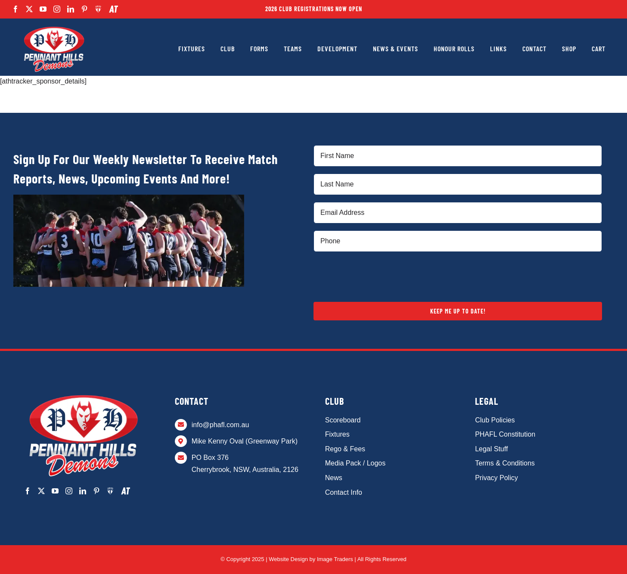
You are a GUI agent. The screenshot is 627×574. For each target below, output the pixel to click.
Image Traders (335, 559)
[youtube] (43, 9)
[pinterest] (84, 9)
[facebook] (15, 9)
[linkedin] (70, 9)
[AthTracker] (113, 9)
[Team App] (98, 9)
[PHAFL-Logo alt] (54, 27)
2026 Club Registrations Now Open (313, 8)
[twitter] (29, 9)
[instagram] (56, 9)
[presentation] (379, 275)
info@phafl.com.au (220, 424)
